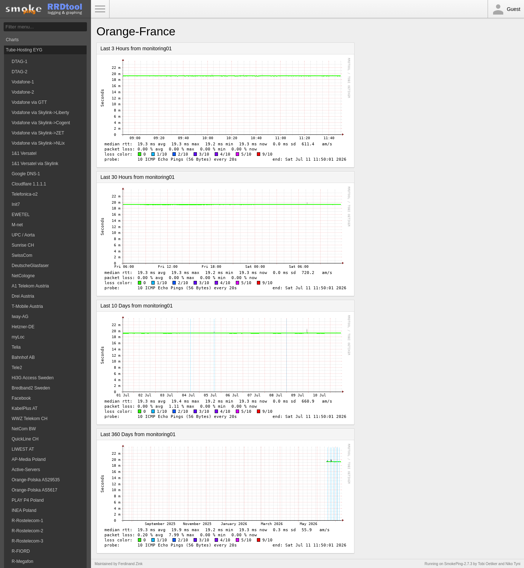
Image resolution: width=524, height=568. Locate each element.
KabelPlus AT (24, 408)
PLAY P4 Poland (28, 500)
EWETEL (20, 214)
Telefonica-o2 (24, 194)
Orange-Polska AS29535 (36, 479)
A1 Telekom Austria (30, 286)
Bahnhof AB (23, 357)
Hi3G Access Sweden (32, 377)
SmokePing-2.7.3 (458, 564)
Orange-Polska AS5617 (34, 490)
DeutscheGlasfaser (30, 265)
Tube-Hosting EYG (24, 49)
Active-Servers (26, 469)
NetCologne (23, 275)
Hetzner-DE (23, 326)
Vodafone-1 (23, 82)
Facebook (21, 398)
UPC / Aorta (23, 235)
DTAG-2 (19, 71)
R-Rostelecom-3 (27, 541)
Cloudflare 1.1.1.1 (29, 184)
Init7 (16, 204)
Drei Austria (23, 296)
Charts (12, 39)
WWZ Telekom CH (29, 418)
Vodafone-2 (23, 92)
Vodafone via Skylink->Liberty (40, 112)
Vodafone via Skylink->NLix (38, 143)
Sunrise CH (23, 245)
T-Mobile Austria (27, 306)
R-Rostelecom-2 (27, 530)
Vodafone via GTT (29, 102)
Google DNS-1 (26, 173)
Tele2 (17, 367)
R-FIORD (21, 551)
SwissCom (22, 255)
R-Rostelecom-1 (27, 520)
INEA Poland (24, 510)
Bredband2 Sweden (31, 388)
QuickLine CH (25, 439)
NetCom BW (24, 428)
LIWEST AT (23, 449)
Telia (16, 347)
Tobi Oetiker (487, 564)
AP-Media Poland (28, 459)
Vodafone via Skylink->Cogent (41, 122)
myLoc (18, 337)
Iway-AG (20, 316)
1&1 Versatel (24, 153)
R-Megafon (22, 561)
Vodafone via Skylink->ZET (38, 133)
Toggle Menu (100, 9)
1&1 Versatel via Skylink (35, 163)
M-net (17, 224)
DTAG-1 (19, 61)
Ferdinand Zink (130, 564)
